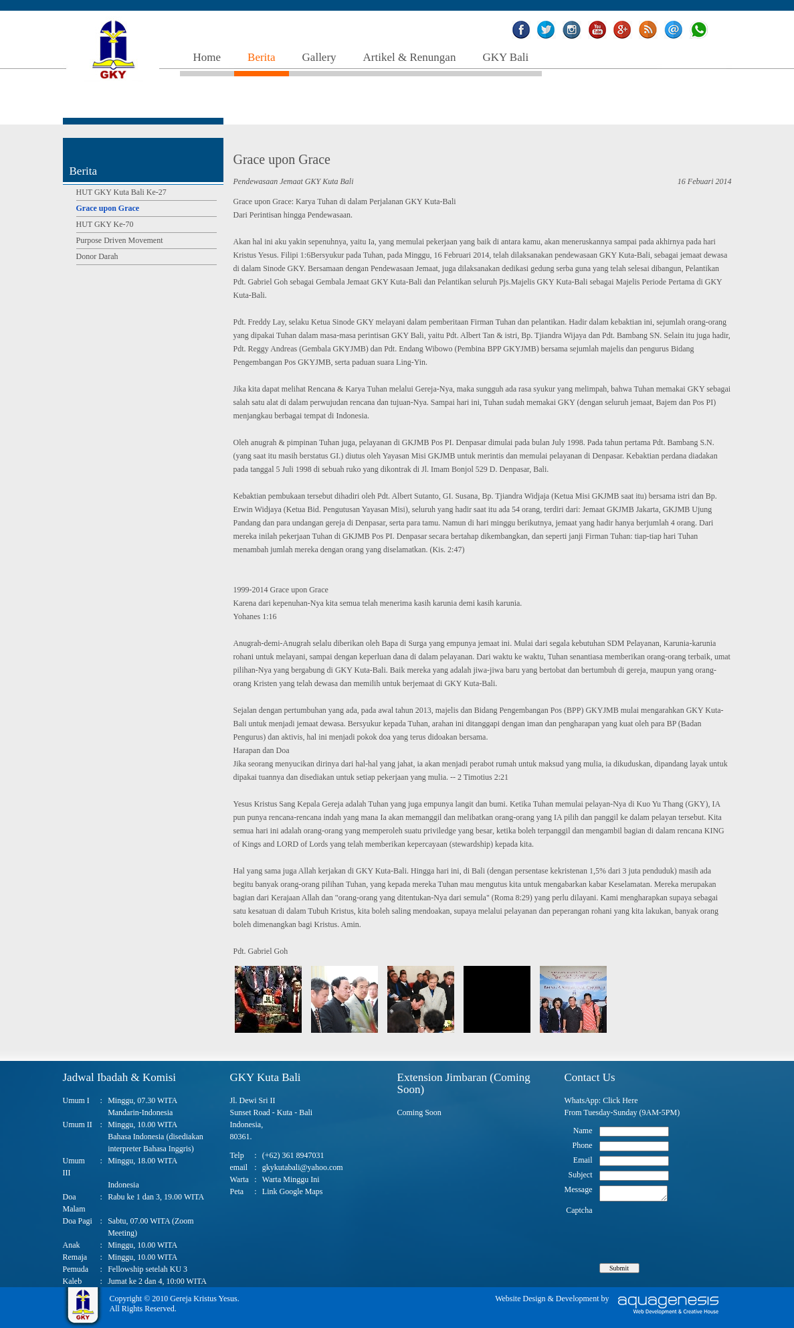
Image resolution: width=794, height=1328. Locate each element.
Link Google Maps (292, 1191)
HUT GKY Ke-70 (105, 224)
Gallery (319, 57)
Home (207, 57)
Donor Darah (97, 256)
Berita (261, 57)
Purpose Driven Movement (119, 240)
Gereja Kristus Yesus (203, 1298)
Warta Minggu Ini (291, 1179)
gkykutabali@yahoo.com (302, 1167)
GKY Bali (505, 57)
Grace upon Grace (108, 208)
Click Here (620, 1100)
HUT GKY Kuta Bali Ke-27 (121, 192)
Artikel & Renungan (409, 57)
